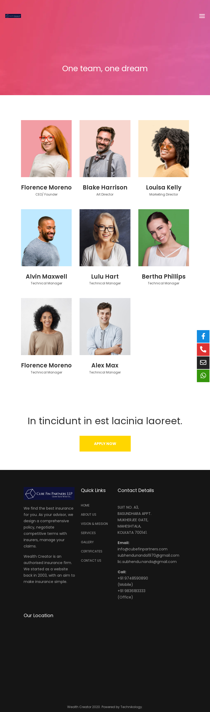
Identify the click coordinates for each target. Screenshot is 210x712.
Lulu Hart (105, 277)
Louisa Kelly (163, 187)
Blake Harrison (105, 187)
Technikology (131, 707)
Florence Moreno (46, 187)
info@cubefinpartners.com (142, 549)
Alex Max (104, 365)
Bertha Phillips (164, 277)
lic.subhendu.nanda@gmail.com (147, 561)
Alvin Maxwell (46, 277)
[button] (105, 444)
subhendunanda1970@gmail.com (148, 555)
